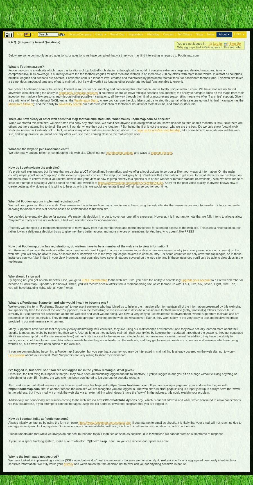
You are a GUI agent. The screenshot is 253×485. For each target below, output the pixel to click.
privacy (68, 464)
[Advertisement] (126, 12)
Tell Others (185, 34)
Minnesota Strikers (20, 104)
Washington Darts (86, 100)
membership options (119, 152)
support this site (161, 152)
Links (237, 34)
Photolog (153, 34)
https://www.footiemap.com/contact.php (104, 422)
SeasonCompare (80, 34)
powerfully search (70, 104)
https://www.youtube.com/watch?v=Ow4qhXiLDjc (130, 182)
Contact (168, 34)
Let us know (16, 355)
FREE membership (94, 280)
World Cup (117, 34)
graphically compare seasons (78, 92)
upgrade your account (196, 280)
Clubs (99, 34)
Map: (20, 34)
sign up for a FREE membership (158, 130)
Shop (199, 34)
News (211, 34)
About (223, 34)
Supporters (135, 34)
